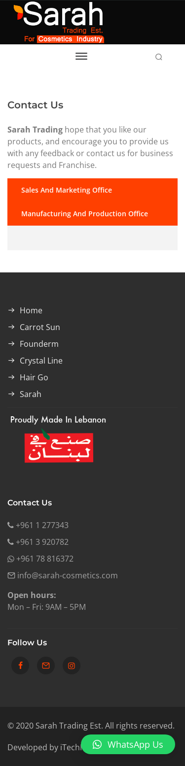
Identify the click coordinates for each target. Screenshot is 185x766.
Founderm (39, 343)
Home (31, 310)
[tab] (92, 190)
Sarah (30, 394)
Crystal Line (41, 360)
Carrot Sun (40, 327)
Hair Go (34, 377)
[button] (128, 744)
